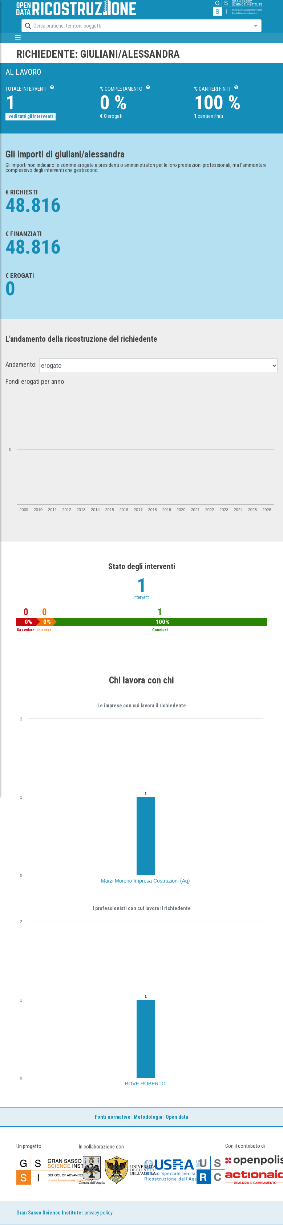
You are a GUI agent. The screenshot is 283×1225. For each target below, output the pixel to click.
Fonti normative (112, 1117)
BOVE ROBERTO (145, 1083)
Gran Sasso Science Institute (48, 1213)
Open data (177, 1117)
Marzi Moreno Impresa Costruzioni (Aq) (145, 881)
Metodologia (148, 1117)
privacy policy (99, 1213)
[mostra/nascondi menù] (18, 38)
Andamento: (21, 364)
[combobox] (134, 25)
